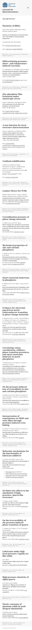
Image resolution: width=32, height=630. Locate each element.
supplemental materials (21, 113)
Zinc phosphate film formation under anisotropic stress (12, 96)
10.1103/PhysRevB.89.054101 (12, 203)
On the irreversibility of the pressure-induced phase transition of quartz (15, 522)
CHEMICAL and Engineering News (15, 477)
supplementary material (18, 145)
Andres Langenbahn (17, 208)
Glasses (5, 55)
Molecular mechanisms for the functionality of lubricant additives (15, 453)
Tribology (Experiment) (12, 302)
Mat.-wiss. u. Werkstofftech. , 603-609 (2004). (14, 565)
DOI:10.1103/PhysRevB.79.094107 (11, 373)
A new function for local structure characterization (15, 126)
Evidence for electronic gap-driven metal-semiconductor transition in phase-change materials (15, 311)
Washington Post (10, 472)
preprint (4, 174)
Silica (17, 514)
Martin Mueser (17, 54)
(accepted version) (23, 201)
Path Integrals (19, 624)
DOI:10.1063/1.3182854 (8, 294)
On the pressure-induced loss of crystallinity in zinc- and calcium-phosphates (15, 389)
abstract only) (6, 466)
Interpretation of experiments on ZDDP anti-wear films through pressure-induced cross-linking (15, 420)
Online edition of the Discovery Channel (16, 473)
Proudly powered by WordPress (9, 628)
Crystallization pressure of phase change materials (15, 218)
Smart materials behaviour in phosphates (15, 278)
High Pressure (10, 55)
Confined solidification (13, 161)
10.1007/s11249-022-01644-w (12, 80)
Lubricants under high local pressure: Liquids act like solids (15, 553)
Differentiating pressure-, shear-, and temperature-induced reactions (15, 63)
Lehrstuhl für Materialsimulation (10, 10)
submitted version (19, 232)
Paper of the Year (21, 119)
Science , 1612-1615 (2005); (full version (13, 464)
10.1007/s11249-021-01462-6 (12, 111)
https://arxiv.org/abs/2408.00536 (14, 49)
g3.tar (3, 147)
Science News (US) (10, 475)
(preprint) (21, 437)
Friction (11, 483)
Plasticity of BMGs (11, 25)
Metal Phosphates (17, 88)
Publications (25, 54)
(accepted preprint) (7, 82)
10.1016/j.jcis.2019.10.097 (11, 177)
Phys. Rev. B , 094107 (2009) (10, 371)
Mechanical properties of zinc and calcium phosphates (14, 247)
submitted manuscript (8, 113)
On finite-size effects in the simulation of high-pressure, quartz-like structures (15, 494)
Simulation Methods (13, 155)
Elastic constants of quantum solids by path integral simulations (14, 606)
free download (12, 174)
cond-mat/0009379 (23, 617)
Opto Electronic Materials (19, 210)
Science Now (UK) (22, 475)
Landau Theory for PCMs (14, 190)
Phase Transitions (21, 183)
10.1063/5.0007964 (9, 143)
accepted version (6, 145)
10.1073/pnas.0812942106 (18, 334)
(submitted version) (24, 539)
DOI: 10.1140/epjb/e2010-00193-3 (16, 264)
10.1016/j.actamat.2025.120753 (13, 45)
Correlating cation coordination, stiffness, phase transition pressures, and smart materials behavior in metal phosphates (15, 353)
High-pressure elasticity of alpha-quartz (15, 578)
